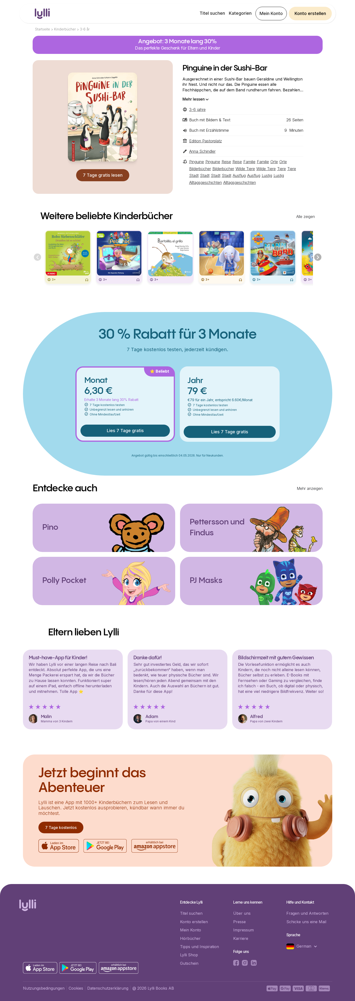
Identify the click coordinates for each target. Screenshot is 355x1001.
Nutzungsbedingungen (44, 988)
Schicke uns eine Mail (306, 921)
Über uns (242, 913)
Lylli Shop (189, 954)
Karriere (240, 938)
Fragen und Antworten (307, 913)
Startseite (42, 29)
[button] (304, 946)
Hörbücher (190, 938)
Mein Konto (271, 13)
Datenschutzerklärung (107, 988)
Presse (239, 921)
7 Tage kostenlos (61, 827)
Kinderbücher (65, 29)
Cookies (76, 988)
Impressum (243, 930)
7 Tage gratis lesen (103, 175)
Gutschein (189, 963)
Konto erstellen (310, 13)
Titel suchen (212, 13)
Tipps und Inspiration (199, 946)
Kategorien (240, 13)
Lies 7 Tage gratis (125, 430)
